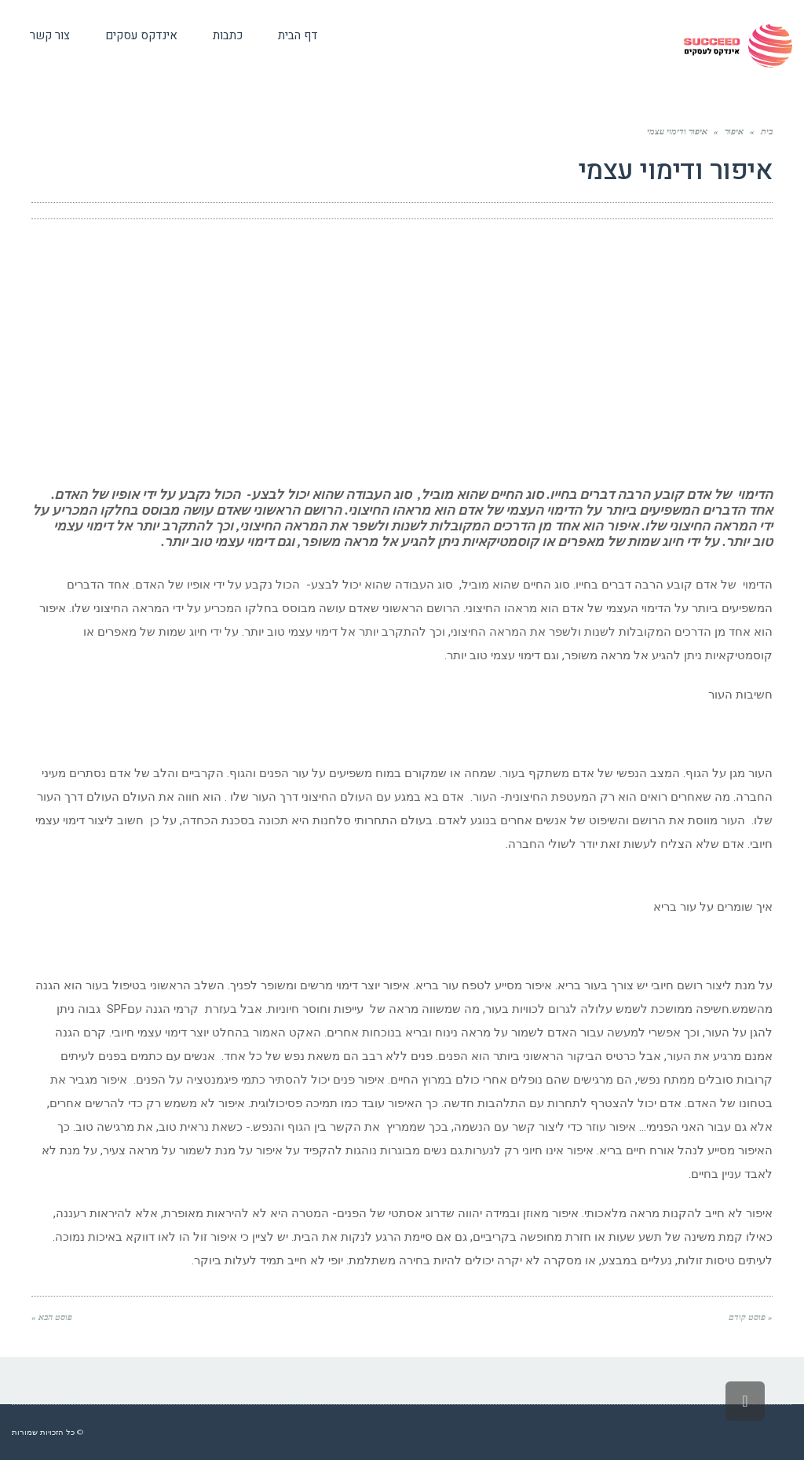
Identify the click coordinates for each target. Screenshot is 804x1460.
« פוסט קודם (751, 1317)
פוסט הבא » (51, 1317)
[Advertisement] (402, 353)
